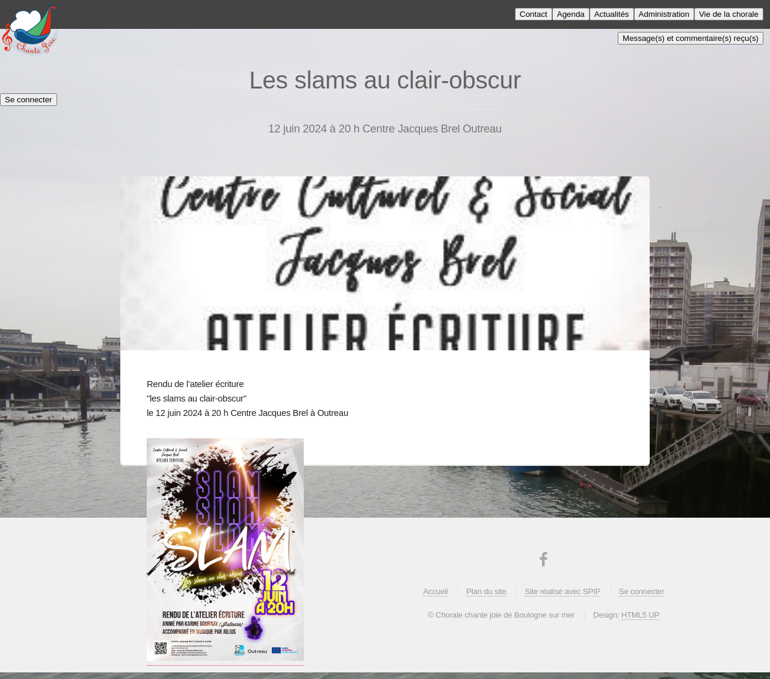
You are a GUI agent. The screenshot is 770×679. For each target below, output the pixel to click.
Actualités (611, 14)
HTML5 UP (640, 614)
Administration (664, 14)
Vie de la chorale (729, 14)
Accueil (435, 591)
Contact (533, 14)
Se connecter (28, 99)
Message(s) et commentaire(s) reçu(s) (691, 38)
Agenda (571, 14)
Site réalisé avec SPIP (562, 591)
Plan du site (486, 591)
